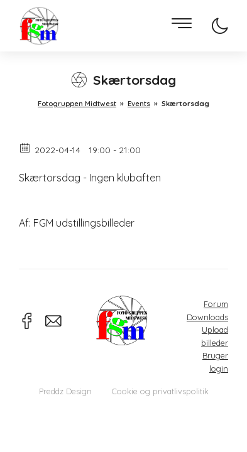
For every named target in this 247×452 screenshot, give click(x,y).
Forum (216, 304)
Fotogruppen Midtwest (39, 26)
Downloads (207, 317)
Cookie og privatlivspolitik (160, 391)
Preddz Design (65, 391)
